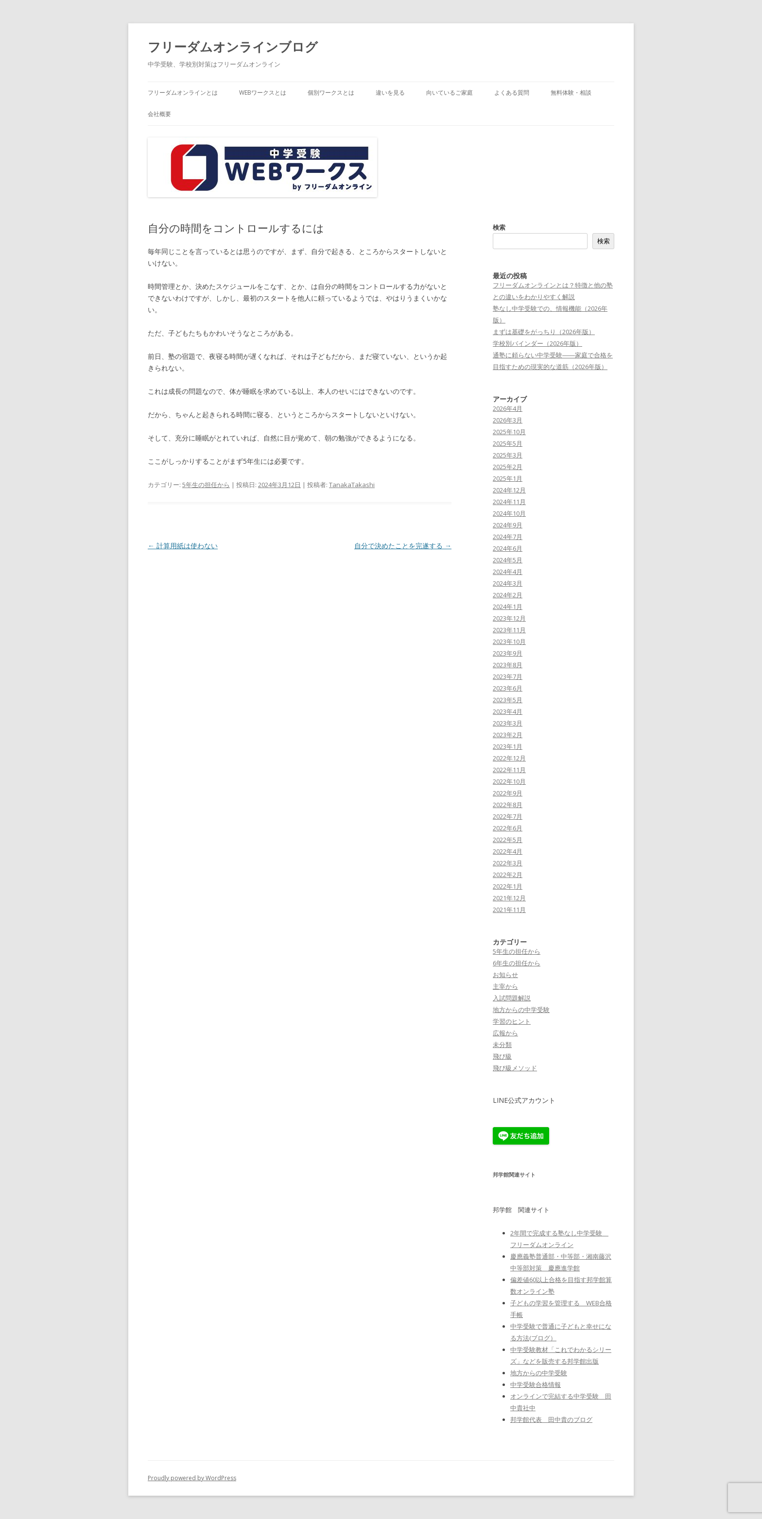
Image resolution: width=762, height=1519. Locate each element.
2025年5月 (507, 443)
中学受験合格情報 (535, 1384)
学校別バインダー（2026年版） (537, 343)
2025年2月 (507, 466)
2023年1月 (507, 746)
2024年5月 (507, 560)
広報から (505, 1033)
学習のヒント (512, 1021)
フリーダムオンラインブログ (233, 46)
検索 (499, 227)
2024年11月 (509, 501)
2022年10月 (509, 781)
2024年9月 (507, 525)
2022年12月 (509, 758)
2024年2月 (507, 595)
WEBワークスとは (262, 92)
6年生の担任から (516, 963)
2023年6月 (507, 688)
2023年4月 (507, 711)
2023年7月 (507, 676)
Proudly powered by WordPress (192, 1478)
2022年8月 (507, 804)
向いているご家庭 (449, 92)
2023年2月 (507, 734)
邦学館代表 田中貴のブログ (551, 1419)
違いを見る (390, 92)
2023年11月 (509, 629)
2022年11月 (509, 769)
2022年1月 (507, 886)
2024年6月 (507, 548)
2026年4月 (507, 408)
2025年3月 (507, 455)
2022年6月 (507, 828)
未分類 (502, 1044)
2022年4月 (507, 851)
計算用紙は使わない (183, 545)
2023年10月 (509, 641)
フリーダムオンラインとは (183, 92)
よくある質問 (511, 92)
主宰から (505, 986)
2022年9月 (507, 793)
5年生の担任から (206, 484)
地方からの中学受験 (521, 1009)
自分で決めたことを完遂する (402, 545)
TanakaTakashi (352, 484)
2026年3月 (507, 420)
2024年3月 (507, 583)
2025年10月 (509, 431)
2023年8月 (507, 664)
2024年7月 (507, 536)
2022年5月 (507, 839)
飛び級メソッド (515, 1067)
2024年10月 (509, 513)
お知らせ (505, 974)
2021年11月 (509, 909)
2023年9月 (507, 653)
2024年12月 (509, 490)
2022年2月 (507, 874)
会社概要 (159, 114)
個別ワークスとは (331, 92)
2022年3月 (507, 863)
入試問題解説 (512, 998)
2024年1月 (507, 606)
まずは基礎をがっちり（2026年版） (544, 331)
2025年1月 (507, 478)
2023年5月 (507, 699)
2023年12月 (509, 618)
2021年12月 (509, 898)
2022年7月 (507, 816)
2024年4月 (507, 571)
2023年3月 (507, 723)
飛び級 (502, 1056)
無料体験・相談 (571, 92)
